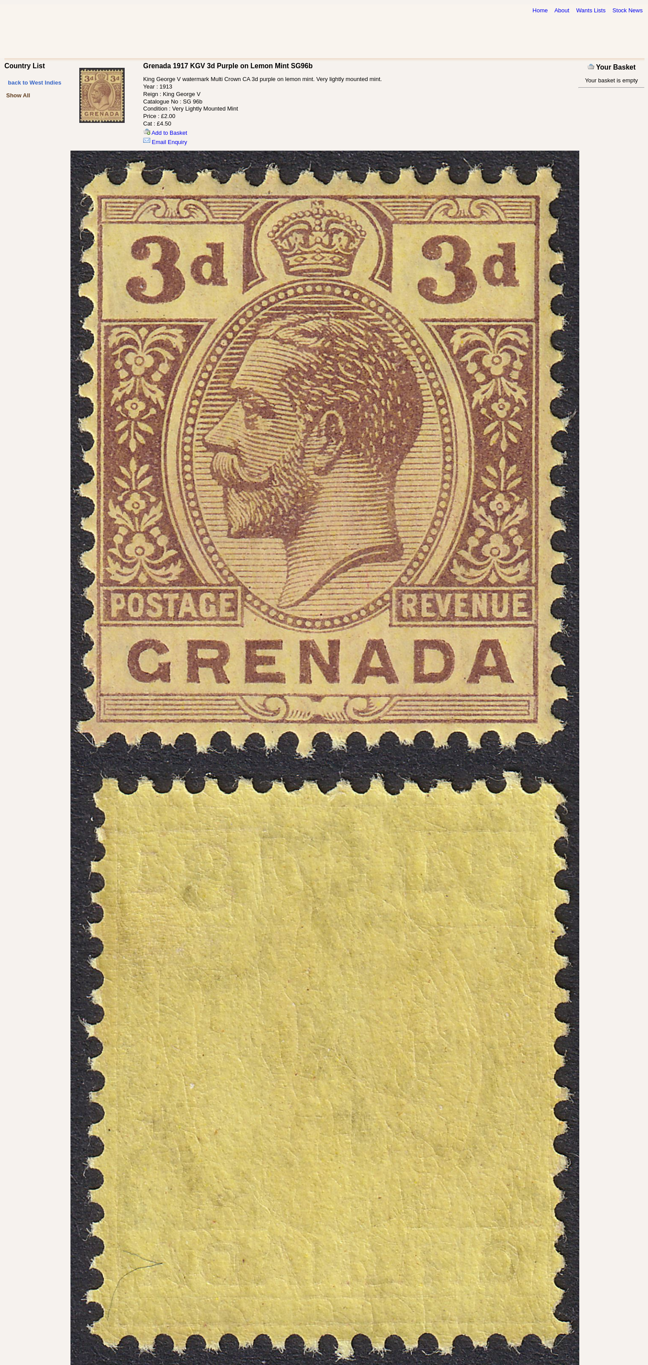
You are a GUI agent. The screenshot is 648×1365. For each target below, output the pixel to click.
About (561, 10)
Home (540, 10)
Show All (18, 95)
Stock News (627, 10)
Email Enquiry (165, 142)
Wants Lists (591, 10)
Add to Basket (165, 132)
